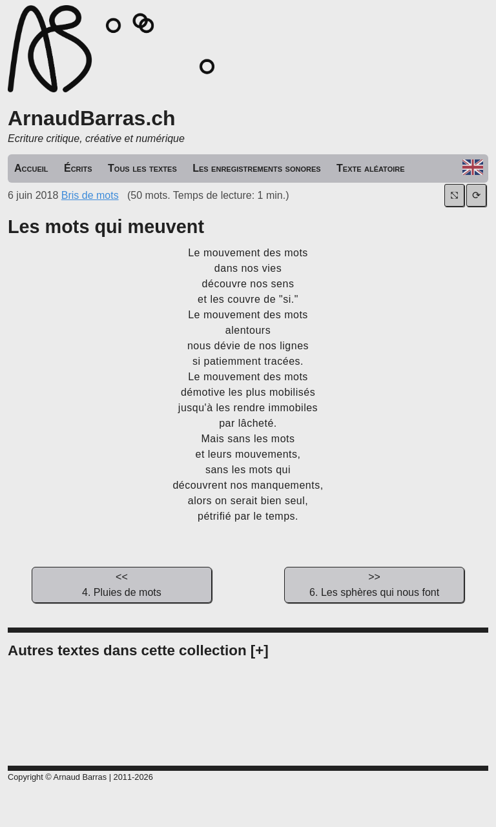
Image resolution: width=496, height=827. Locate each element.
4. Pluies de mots (121, 583)
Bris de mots (90, 195)
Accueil (31, 168)
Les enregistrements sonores (256, 168)
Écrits (78, 168)
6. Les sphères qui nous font (374, 583)
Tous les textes (142, 168)
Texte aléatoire (370, 168)
